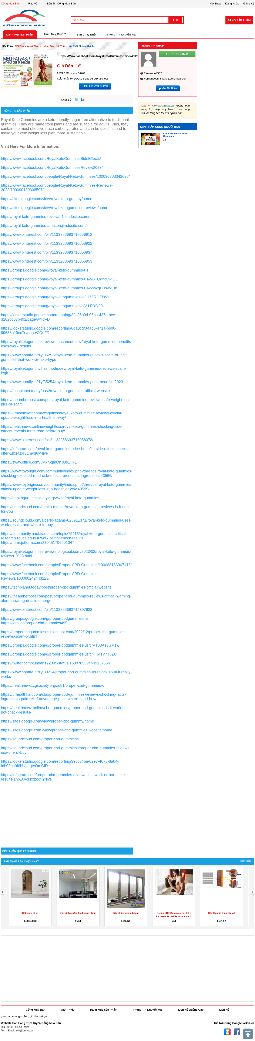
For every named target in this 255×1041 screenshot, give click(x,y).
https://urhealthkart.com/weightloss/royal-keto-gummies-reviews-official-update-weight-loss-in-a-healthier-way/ (61, 415)
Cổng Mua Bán (10, 3)
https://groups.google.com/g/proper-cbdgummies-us (45, 618)
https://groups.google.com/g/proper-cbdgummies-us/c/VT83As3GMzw (60, 645)
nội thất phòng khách (81, 46)
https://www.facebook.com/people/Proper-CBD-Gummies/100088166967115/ (66, 565)
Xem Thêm (245, 861)
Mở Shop (215, 3)
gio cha (5, 1016)
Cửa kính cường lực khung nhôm (78, 913)
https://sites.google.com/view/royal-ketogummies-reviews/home (54, 208)
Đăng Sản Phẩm (239, 20)
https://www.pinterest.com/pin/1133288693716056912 (46, 234)
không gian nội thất (53, 46)
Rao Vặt (33, 3)
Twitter (76, 99)
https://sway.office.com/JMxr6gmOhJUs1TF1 (39, 462)
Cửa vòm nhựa (30, 913)
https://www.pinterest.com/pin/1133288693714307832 (46, 609)
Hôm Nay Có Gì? (55, 34)
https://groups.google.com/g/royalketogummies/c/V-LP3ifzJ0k (53, 306)
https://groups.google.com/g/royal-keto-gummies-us (44, 270)
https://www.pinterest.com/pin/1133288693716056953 (46, 261)
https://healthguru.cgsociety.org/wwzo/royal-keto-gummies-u (52, 498)
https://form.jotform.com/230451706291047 (37, 542)
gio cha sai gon (39, 1016)
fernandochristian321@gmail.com (165, 78)
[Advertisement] (67, 811)
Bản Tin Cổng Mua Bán (61, 3)
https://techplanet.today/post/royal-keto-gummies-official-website (55, 391)
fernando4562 (153, 73)
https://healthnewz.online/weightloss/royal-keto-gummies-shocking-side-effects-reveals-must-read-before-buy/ (62, 428)
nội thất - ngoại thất (26, 46)
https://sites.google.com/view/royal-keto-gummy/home (46, 199)
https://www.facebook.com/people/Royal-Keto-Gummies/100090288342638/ (65, 176)
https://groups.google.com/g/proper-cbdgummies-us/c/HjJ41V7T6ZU (59, 654)
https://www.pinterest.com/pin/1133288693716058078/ (47, 440)
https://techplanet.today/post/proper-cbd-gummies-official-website (56, 587)
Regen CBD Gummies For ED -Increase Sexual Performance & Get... (173, 916)
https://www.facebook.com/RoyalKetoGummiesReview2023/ (98, 56)
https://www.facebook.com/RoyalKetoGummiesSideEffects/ (51, 158)
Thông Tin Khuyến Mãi (121, 34)
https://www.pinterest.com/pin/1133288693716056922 (46, 243)
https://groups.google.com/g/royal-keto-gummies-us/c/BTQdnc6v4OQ (59, 279)
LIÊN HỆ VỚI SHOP (95, 86)
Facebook (237, 1031)
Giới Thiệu (67, 1009)
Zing (82, 99)
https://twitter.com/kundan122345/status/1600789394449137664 (55, 663)
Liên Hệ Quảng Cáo (191, 1009)
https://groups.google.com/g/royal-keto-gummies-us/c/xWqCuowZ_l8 (59, 288)
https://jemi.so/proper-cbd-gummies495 (34, 623)
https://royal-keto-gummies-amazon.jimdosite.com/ (44, 225)
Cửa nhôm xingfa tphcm (126, 913)
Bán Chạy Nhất (86, 34)
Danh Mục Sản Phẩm (20, 34)
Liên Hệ (224, 1009)
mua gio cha (19, 1016)
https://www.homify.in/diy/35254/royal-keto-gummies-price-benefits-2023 (62, 382)
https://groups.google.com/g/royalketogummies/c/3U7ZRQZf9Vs (55, 297)
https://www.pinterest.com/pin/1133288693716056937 (46, 252)
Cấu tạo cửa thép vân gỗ (221, 913)
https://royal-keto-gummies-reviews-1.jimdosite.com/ (45, 217)
